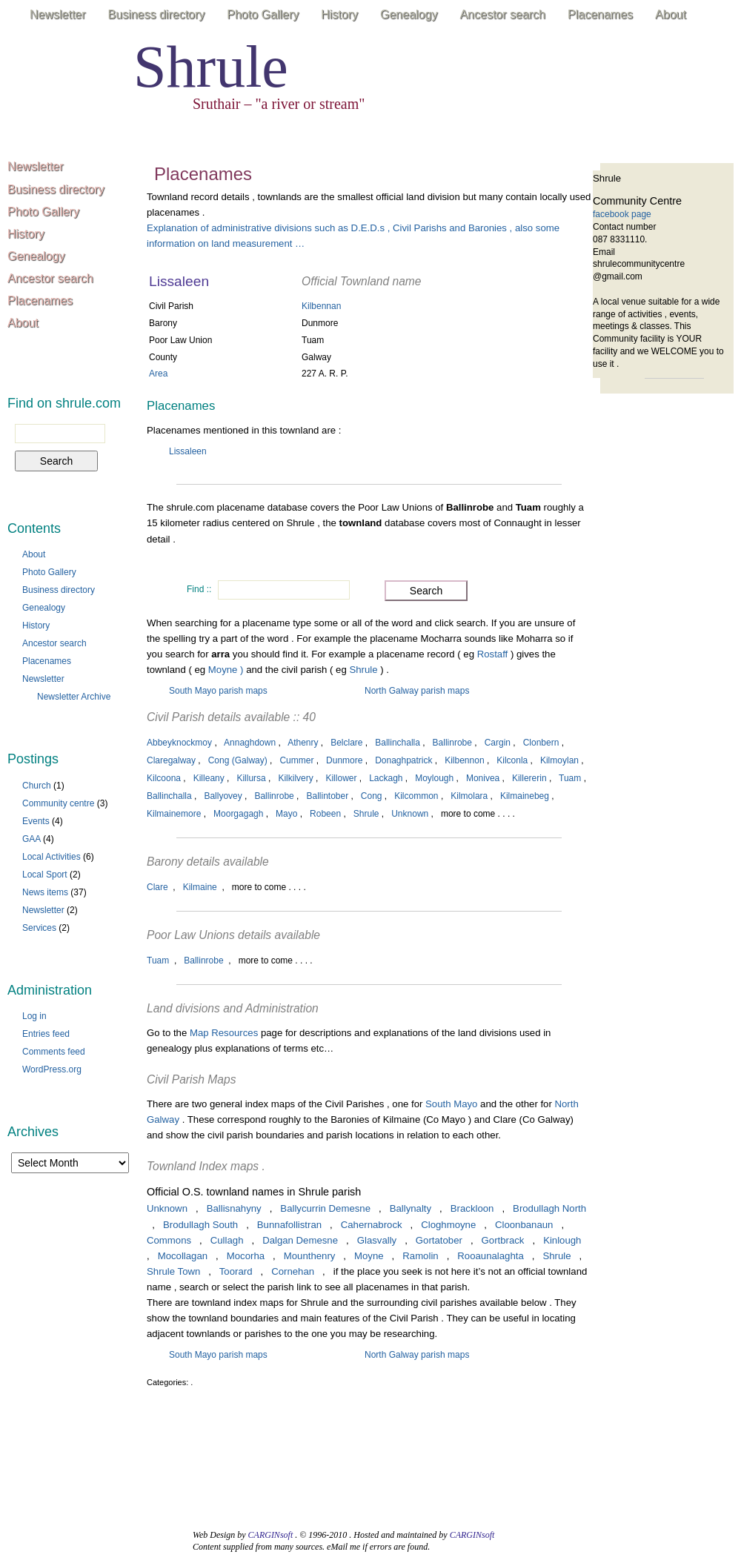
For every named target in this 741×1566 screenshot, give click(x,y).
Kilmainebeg (524, 796)
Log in (34, 1016)
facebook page (622, 214)
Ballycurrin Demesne (325, 1208)
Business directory (156, 14)
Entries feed (46, 1034)
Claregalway (171, 760)
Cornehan (292, 1271)
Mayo (286, 814)
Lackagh (385, 778)
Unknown (409, 814)
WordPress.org (52, 1069)
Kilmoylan (559, 760)
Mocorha (246, 1255)
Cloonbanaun (524, 1224)
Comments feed (53, 1051)
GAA (31, 839)
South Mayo (451, 1103)
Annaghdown (250, 742)
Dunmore (344, 760)
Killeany (209, 778)
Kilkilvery (295, 778)
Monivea (482, 778)
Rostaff (494, 654)
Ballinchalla (397, 742)
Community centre (58, 803)
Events (36, 821)
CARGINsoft (270, 1535)
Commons (169, 1240)
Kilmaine (200, 887)
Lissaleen (188, 451)
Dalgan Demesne (300, 1240)
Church (36, 785)
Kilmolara (469, 796)
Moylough (434, 778)
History (339, 14)
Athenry (303, 742)
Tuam (570, 778)
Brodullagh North (549, 1208)
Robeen (325, 814)
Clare (157, 887)
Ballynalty (410, 1208)
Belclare (346, 742)
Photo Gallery (263, 14)
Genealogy (408, 14)
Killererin (529, 778)
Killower (340, 778)
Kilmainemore (174, 814)
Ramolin (420, 1255)
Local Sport (44, 874)
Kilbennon (464, 760)
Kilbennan (321, 306)
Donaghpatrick (403, 760)
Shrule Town (173, 1271)
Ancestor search (502, 14)
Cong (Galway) (238, 760)
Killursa (250, 778)
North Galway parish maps (417, 691)
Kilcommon (416, 796)
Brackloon (472, 1208)
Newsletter (58, 14)
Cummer (296, 760)
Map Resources (224, 1032)
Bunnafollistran (289, 1224)
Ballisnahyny (234, 1208)
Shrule (210, 66)
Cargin (498, 742)
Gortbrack (503, 1240)
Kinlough (562, 1240)
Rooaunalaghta (490, 1255)
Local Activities (51, 857)
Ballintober (327, 796)
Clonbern (541, 742)
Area (158, 373)
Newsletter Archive (73, 696)
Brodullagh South (200, 1224)
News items (45, 892)
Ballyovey (223, 796)
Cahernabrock (371, 1224)
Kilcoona (164, 778)
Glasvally (377, 1240)
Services (39, 928)
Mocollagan (182, 1255)
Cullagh (227, 1240)
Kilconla (512, 760)
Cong (371, 796)
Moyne (369, 1255)
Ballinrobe (452, 742)
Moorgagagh (238, 814)
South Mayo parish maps (218, 691)
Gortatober (439, 1240)
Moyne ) (226, 669)
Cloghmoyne (448, 1224)
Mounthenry (310, 1255)
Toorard (236, 1271)
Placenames (600, 14)
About (670, 14)
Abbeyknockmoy (179, 742)
